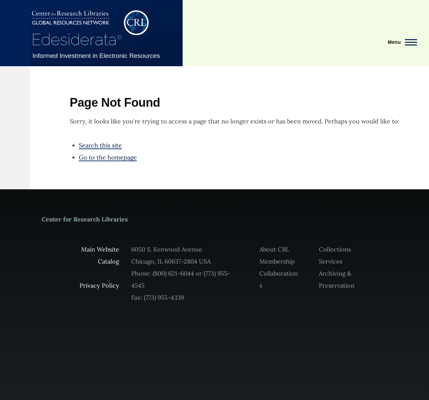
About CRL (274, 249)
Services (330, 261)
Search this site (100, 145)
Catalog (108, 261)
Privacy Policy (99, 285)
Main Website (100, 249)
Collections (335, 249)
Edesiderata (76, 39)
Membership (277, 261)
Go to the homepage (108, 157)
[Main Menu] (400, 42)
